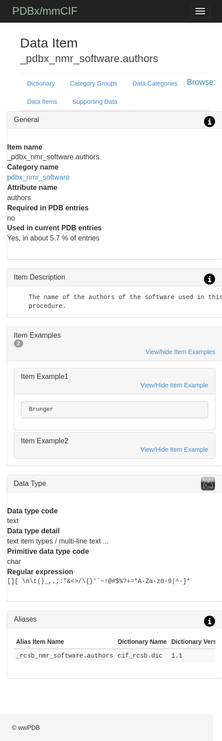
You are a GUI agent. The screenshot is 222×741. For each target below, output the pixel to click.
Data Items (42, 101)
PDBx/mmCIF (44, 11)
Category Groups (93, 83)
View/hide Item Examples (180, 351)
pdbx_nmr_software (38, 177)
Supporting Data (95, 101)
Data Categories (155, 83)
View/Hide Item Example (174, 385)
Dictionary (41, 83)
